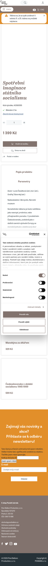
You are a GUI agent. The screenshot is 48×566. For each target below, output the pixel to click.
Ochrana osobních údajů (10, 525)
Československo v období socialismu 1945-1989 (19, 385)
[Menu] (6, 9)
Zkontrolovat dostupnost (13, 113)
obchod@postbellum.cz (9, 522)
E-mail (4, 464)
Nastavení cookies (8, 533)
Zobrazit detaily (34, 307)
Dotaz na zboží (20, 150)
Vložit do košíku (21, 143)
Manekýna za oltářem (17, 342)
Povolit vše (24, 314)
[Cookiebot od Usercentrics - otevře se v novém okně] (29, 234)
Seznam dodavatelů (8, 536)
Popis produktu (24, 172)
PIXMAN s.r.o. (41, 561)
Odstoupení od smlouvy (10, 531)
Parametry (24, 181)
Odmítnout (24, 330)
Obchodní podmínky (8, 528)
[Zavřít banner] (44, 234)
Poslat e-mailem (13, 156)
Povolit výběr (23, 322)
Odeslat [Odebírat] (24, 478)
